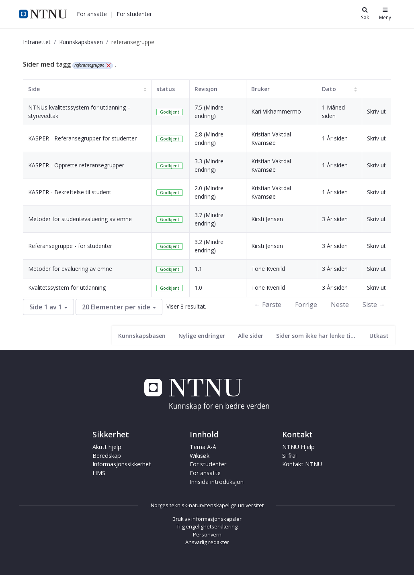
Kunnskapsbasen (81, 42)
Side (34, 89)
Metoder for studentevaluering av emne (80, 219)
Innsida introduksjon (217, 482)
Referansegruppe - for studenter (70, 246)
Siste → (374, 304)
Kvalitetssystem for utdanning (67, 287)
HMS (98, 473)
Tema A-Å (203, 447)
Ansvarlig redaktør (207, 542)
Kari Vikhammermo (276, 111)
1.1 (198, 268)
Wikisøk (199, 455)
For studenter (134, 14)
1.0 (198, 287)
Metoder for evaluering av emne (70, 268)
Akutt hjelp (106, 447)
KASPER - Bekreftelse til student (69, 192)
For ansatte (92, 14)
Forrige (306, 304)
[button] (92, 14)
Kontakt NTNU (302, 464)
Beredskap (106, 455)
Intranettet (37, 42)
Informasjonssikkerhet (121, 464)
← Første (267, 304)
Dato (329, 89)
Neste (340, 304)
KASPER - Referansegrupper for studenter (82, 138)
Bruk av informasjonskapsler (207, 518)
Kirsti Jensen (267, 219)
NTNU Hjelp (298, 447)
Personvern (207, 534)
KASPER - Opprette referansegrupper (76, 165)
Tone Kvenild (268, 268)
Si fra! (289, 455)
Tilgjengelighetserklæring (207, 526)
